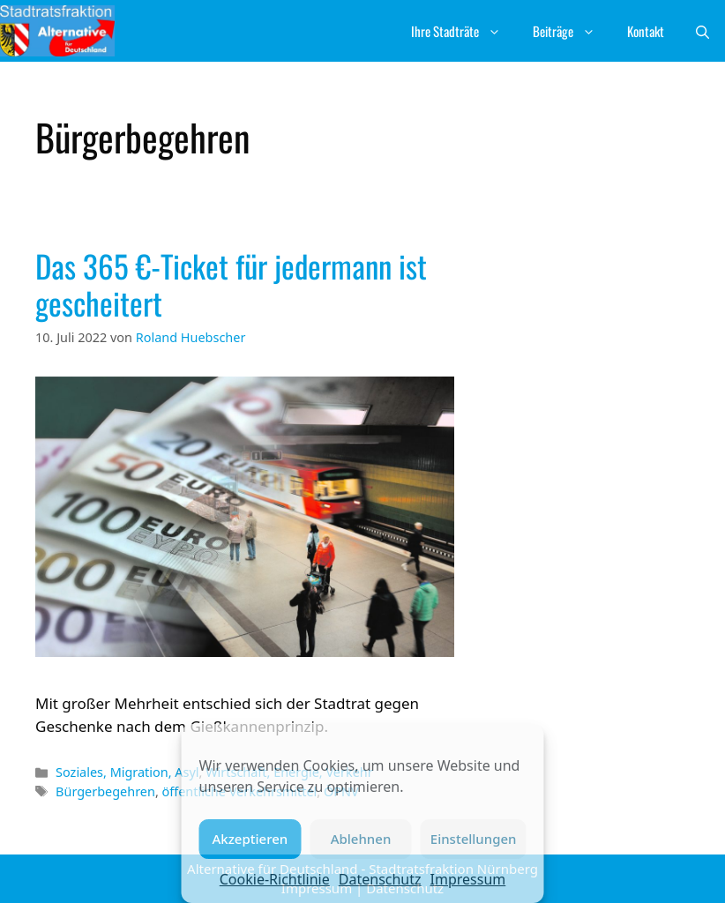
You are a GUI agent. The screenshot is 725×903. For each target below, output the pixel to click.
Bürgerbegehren (105, 791)
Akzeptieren (250, 838)
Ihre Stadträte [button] (464, 30)
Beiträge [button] (572, 30)
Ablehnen (361, 838)
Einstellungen (473, 838)
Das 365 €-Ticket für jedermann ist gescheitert (231, 284)
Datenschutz (380, 879)
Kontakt (645, 31)
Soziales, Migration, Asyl (127, 772)
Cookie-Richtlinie (275, 879)
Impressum (468, 879)
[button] (702, 30)
